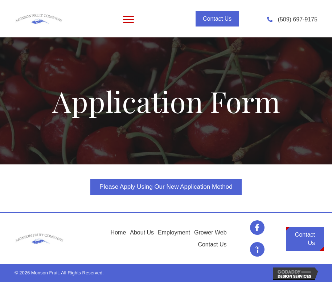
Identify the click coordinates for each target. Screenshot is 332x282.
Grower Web (210, 232)
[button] (217, 18)
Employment (174, 232)
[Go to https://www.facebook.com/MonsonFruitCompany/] (257, 227)
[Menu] (128, 19)
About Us (142, 232)
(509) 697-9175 (297, 19)
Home (118, 232)
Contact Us (212, 244)
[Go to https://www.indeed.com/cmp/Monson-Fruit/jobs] (257, 249)
